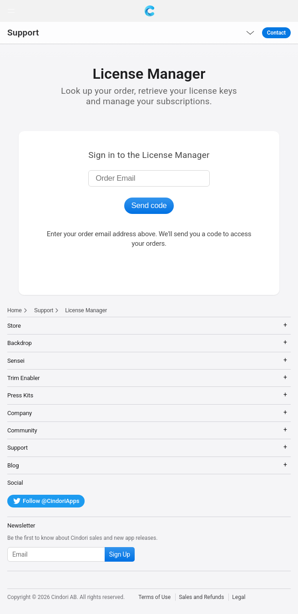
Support (23, 32)
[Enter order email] (148, 178)
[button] (11, 11)
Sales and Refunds (201, 597)
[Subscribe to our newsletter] (71, 554)
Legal (238, 597)
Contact (276, 33)
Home (14, 310)
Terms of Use (154, 597)
